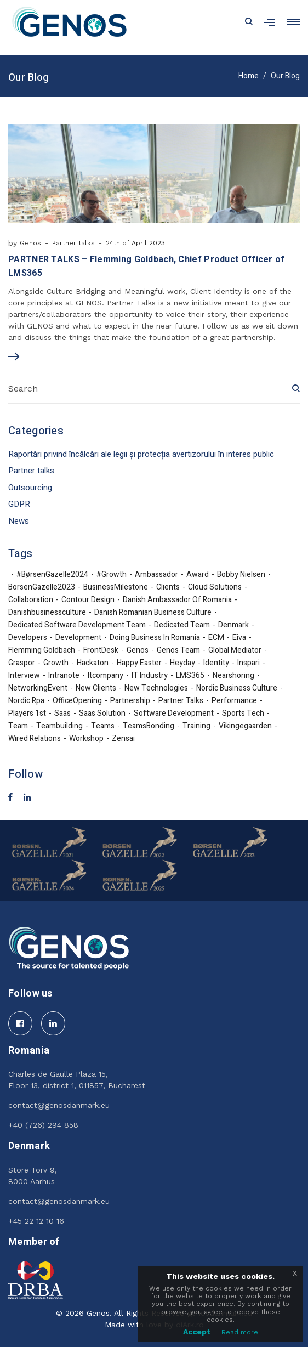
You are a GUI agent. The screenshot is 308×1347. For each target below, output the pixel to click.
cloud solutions (215, 587)
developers (27, 638)
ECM (216, 638)
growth (56, 663)
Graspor (21, 663)
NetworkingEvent (37, 688)
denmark (233, 625)
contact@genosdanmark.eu (59, 1105)
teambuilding (59, 726)
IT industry (150, 676)
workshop (86, 739)
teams (103, 726)
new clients (96, 688)
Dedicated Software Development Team (77, 625)
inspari (248, 663)
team (18, 726)
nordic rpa (26, 701)
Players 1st (27, 713)
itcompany (105, 676)
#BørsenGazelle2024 (52, 575)
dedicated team (182, 625)
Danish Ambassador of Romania (177, 600)
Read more (239, 1332)
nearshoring (233, 676)
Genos (30, 243)
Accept (196, 1331)
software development (174, 713)
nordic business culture (236, 688)
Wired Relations (34, 739)
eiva (239, 638)
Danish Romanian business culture (153, 612)
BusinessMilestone (115, 587)
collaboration (30, 600)
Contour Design (88, 600)
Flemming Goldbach (41, 650)
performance (234, 701)
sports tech (243, 713)
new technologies (156, 688)
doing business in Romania (155, 638)
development (78, 638)
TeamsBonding (148, 726)
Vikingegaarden (245, 726)
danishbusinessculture (47, 612)
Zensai (123, 739)
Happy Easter (139, 663)
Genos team (178, 650)
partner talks (180, 701)
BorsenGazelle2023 (41, 587)
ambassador (156, 575)
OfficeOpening (77, 701)
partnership (130, 701)
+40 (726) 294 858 (43, 1124)
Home (248, 76)
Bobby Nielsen (241, 575)
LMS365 (190, 676)
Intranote (63, 676)
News (18, 521)
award (197, 575)
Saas (62, 713)
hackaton (93, 663)
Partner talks (73, 243)
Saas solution (102, 713)
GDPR (19, 504)
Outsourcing (30, 488)
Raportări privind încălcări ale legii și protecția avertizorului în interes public (141, 454)
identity (216, 663)
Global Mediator (234, 650)
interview (24, 676)
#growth (111, 575)
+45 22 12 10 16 (36, 1220)
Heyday (182, 663)
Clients (168, 587)
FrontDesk (100, 650)
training (196, 726)
